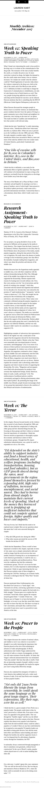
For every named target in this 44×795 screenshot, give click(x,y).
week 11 (37, 421)
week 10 (7, 640)
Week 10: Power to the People (20, 629)
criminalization (10, 63)
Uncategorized (10, 44)
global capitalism (31, 63)
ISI (20, 421)
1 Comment (9, 422)
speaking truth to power (18, 66)
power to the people (19, 638)
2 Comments (33, 66)
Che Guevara (33, 419)
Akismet (10, 791)
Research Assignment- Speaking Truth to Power (20, 219)
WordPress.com (35, 786)
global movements (11, 65)
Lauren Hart (22, 8)
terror (24, 421)
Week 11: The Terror (16, 412)
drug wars (20, 63)
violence (30, 421)
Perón (35, 637)
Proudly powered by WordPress (13, 786)
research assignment (12, 208)
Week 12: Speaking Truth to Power (20, 52)
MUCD (6, 66)
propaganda (32, 638)
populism (7, 638)
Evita (30, 637)
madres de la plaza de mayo (28, 65)
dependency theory (11, 421)
